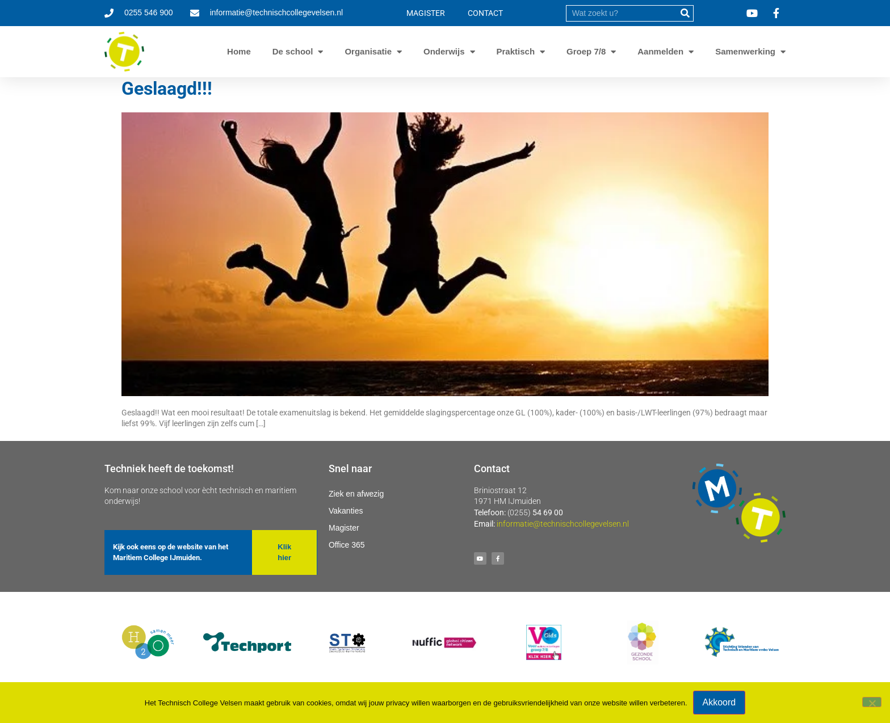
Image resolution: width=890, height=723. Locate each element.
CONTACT (485, 13)
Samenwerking (745, 52)
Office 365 (347, 544)
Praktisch (516, 52)
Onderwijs (444, 52)
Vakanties (346, 510)
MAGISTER (425, 13)
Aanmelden (660, 52)
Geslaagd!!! (166, 88)
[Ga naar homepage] (124, 52)
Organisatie (368, 52)
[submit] (685, 13)
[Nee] (871, 702)
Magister (344, 527)
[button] (284, 552)
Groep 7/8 (586, 52)
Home (239, 51)
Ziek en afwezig (356, 493)
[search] (621, 13)
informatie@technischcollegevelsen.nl (563, 523)
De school (292, 52)
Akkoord (719, 702)
